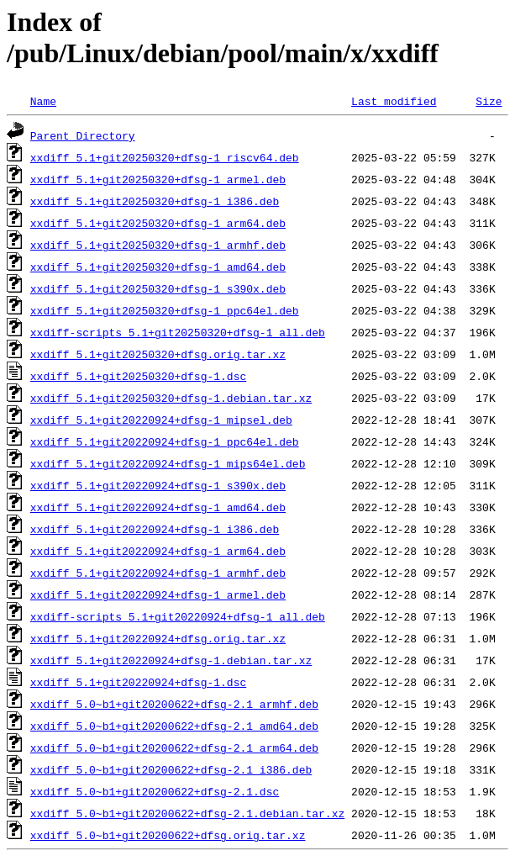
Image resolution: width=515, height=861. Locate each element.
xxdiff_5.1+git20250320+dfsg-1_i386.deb (154, 201)
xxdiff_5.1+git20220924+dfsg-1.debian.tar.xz (171, 660)
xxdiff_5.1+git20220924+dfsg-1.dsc (138, 681)
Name (43, 100)
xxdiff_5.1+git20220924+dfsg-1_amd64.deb (158, 507)
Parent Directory (82, 135)
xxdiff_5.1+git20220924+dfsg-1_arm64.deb (158, 550)
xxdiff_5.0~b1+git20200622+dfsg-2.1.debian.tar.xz (187, 813)
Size (489, 100)
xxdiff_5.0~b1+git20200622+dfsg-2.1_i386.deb (171, 769)
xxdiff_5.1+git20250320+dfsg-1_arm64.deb (158, 222)
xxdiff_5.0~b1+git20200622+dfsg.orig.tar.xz (168, 835)
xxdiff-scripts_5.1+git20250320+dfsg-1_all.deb (177, 332)
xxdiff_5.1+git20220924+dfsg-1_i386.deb (154, 528)
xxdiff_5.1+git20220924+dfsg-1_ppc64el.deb (164, 441)
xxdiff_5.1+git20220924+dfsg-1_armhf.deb (158, 572)
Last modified (393, 100)
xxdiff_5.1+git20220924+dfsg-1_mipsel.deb (161, 419)
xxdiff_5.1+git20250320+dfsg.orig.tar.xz (158, 354)
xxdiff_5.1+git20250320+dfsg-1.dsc (138, 375)
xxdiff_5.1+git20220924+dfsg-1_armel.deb (158, 594)
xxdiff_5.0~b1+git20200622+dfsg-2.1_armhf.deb (174, 703)
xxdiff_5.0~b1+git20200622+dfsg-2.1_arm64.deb (174, 747)
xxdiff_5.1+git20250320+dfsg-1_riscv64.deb (164, 157)
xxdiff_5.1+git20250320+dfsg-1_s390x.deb (158, 288)
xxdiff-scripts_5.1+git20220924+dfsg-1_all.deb (177, 616)
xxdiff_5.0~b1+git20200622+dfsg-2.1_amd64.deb (174, 725)
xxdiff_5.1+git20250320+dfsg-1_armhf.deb (158, 244)
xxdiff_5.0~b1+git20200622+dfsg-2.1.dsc (154, 791)
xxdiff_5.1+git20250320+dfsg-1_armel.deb (158, 179)
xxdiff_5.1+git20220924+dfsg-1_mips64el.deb (168, 463)
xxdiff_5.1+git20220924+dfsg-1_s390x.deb (158, 485)
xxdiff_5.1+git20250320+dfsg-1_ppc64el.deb (164, 310)
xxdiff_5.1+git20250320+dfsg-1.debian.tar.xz (171, 397)
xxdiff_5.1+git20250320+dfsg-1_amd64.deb (158, 266)
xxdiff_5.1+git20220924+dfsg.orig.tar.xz (158, 638)
